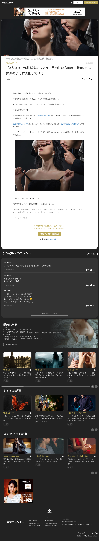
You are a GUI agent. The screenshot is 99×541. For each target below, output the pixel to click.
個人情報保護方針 (49, 520)
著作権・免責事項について (51, 523)
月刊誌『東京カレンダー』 (68, 519)
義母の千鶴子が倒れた (21, 124)
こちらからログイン (53, 239)
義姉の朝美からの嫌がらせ (70, 124)
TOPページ (31, 518)
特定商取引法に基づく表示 (51, 525)
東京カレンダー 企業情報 (34, 525)
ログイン (78, 2)
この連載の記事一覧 (11, 344)
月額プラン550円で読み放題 (49, 234)
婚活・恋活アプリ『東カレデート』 (70, 521)
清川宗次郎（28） (44, 115)
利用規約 (47, 518)
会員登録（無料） (91, 2)
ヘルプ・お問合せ (33, 520)
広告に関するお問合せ (34, 523)
